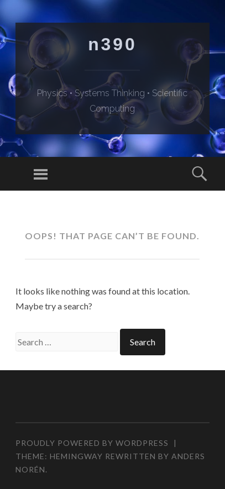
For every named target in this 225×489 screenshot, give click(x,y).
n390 (112, 44)
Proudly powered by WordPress (92, 443)
